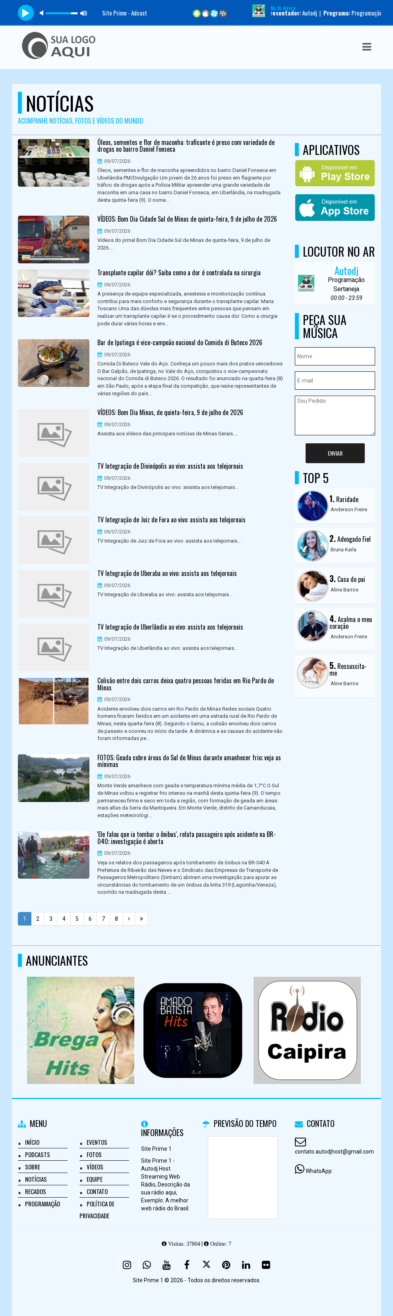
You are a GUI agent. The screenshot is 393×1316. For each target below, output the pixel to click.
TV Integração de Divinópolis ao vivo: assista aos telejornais (170, 466)
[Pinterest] (226, 1264)
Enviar (335, 453)
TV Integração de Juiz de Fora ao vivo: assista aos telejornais (171, 520)
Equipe (95, 1179)
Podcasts (37, 1154)
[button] (366, 47)
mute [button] (42, 13)
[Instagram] (127, 1264)
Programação (42, 1203)
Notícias (36, 1179)
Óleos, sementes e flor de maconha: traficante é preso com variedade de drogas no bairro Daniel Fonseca (186, 146)
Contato (97, 1191)
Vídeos (95, 1166)
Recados (35, 1191)
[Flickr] (266, 1264)
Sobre (32, 1166)
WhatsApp (319, 1171)
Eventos (97, 1142)
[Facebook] (186, 1264)
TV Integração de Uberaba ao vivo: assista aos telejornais (167, 573)
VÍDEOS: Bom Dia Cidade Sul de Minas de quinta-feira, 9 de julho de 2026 (187, 219)
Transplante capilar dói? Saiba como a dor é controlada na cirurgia (179, 272)
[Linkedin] (246, 1264)
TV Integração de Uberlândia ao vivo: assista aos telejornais (170, 627)
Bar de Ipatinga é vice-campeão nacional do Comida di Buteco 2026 (179, 342)
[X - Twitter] (206, 1264)
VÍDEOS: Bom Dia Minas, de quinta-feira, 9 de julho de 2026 (170, 412)
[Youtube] (167, 1264)
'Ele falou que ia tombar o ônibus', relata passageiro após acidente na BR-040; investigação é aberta (186, 838)
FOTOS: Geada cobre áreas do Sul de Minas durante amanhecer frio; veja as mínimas (189, 761)
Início (32, 1142)
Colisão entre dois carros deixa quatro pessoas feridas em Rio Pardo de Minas (185, 684)
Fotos (94, 1154)
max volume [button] (83, 13)
